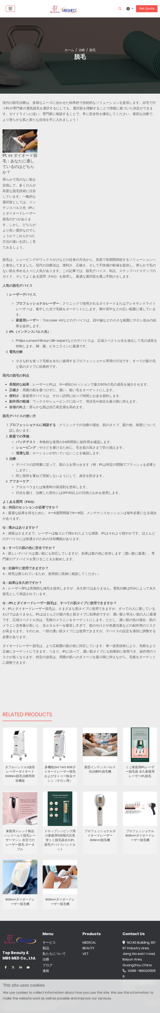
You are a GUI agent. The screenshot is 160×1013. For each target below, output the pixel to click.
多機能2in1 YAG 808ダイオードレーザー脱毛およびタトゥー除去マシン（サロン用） (60, 774)
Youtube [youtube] (28, 967)
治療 (45, 959)
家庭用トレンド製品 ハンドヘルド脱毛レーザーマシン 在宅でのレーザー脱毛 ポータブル (20, 840)
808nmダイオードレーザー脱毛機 (20, 901)
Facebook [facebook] (5, 967)
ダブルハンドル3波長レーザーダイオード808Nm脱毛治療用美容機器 (20, 774)
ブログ (47, 965)
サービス (49, 942)
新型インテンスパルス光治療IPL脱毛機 (100, 769)
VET (85, 953)
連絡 (45, 970)
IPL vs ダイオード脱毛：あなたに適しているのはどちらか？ (19, 164)
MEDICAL (89, 942)
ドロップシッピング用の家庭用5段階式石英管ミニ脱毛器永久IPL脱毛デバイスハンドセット (60, 840)
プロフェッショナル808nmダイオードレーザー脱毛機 (140, 835)
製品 (45, 948)
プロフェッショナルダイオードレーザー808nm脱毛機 (100, 835)
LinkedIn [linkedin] (21, 967)
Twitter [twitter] (13, 967)
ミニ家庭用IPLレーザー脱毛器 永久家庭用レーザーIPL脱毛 (140, 771)
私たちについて (54, 953)
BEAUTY (88, 948)
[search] (120, 9)
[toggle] (10, 9)
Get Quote (146, 8)
